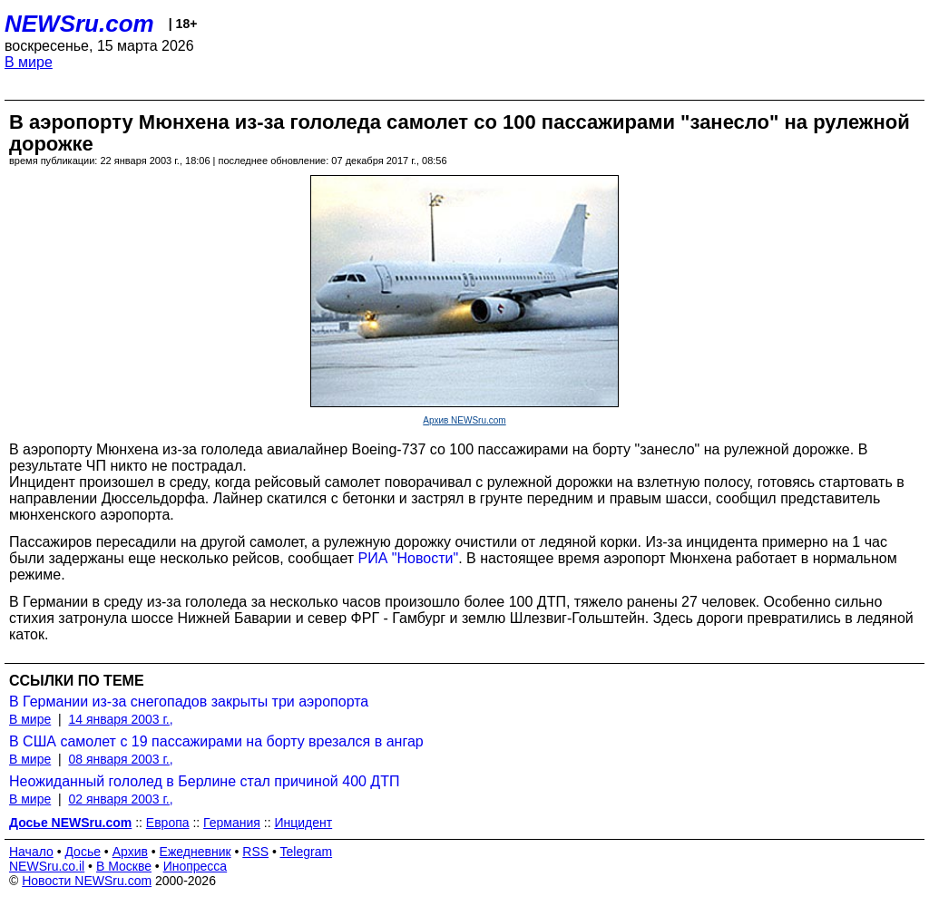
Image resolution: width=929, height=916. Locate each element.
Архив (130, 851)
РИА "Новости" (408, 558)
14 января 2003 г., (120, 719)
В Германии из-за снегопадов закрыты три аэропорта (188, 701)
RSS (255, 851)
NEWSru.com (79, 23)
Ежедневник (195, 851)
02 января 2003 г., (120, 799)
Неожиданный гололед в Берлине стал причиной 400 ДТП (204, 781)
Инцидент (303, 822)
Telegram (306, 851)
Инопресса (195, 866)
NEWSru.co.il (46, 866)
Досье (82, 851)
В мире (29, 62)
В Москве (124, 866)
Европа (168, 822)
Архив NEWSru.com (464, 420)
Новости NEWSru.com (87, 880)
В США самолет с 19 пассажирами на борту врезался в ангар (216, 741)
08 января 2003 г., (120, 759)
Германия (231, 822)
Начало (31, 851)
